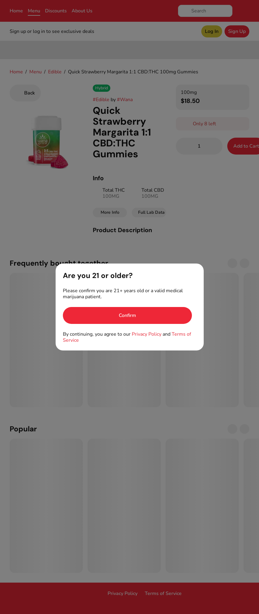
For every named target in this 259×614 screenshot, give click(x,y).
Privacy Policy (146, 334)
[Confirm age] (127, 315)
